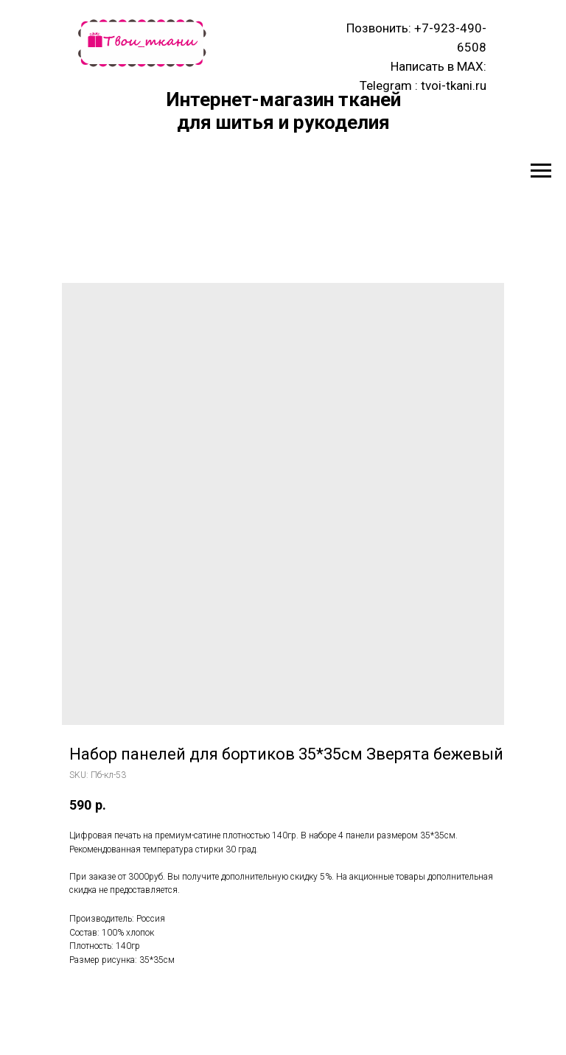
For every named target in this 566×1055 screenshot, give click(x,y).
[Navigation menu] (541, 171)
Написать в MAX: (438, 66)
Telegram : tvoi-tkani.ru (423, 85)
